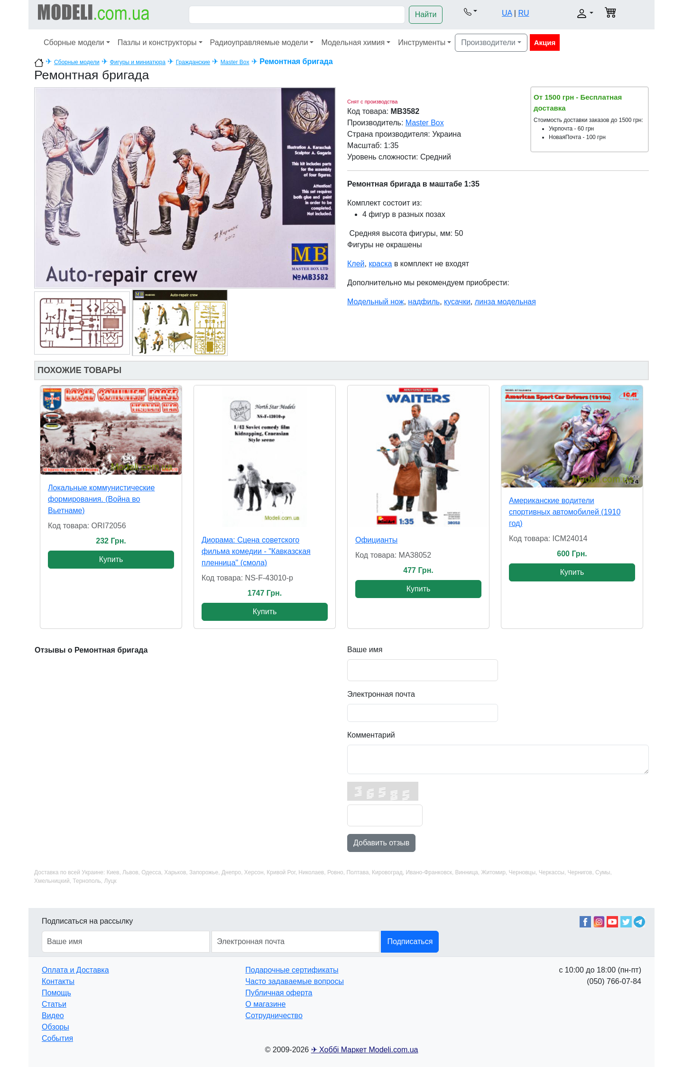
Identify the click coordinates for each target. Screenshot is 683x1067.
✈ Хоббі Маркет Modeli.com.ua (364, 1050)
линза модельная (505, 302)
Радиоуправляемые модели (259, 42)
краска (380, 264)
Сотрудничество (274, 1015)
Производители (488, 42)
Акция (545, 42)
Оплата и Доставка (75, 970)
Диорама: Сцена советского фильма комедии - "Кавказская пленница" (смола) (256, 551)
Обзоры (55, 1027)
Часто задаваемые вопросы (294, 981)
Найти (426, 14)
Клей (356, 264)
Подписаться (410, 941)
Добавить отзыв (381, 843)
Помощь (56, 993)
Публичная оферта (278, 993)
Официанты (376, 540)
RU (523, 13)
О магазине (265, 1004)
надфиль (424, 302)
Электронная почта (381, 694)
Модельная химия (353, 42)
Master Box (235, 62)
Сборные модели (74, 42)
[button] (470, 11)
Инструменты (421, 42)
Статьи (54, 1004)
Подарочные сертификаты (291, 970)
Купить (111, 559)
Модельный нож (375, 302)
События (57, 1038)
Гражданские (193, 62)
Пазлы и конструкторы (157, 42)
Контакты (58, 981)
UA (507, 13)
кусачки (457, 302)
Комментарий (371, 735)
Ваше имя (364, 650)
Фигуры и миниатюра (138, 62)
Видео (53, 1015)
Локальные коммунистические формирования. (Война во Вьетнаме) (101, 499)
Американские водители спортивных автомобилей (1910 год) (564, 511)
